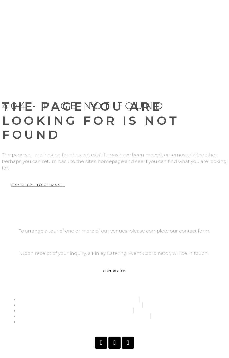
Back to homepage (38, 185)
